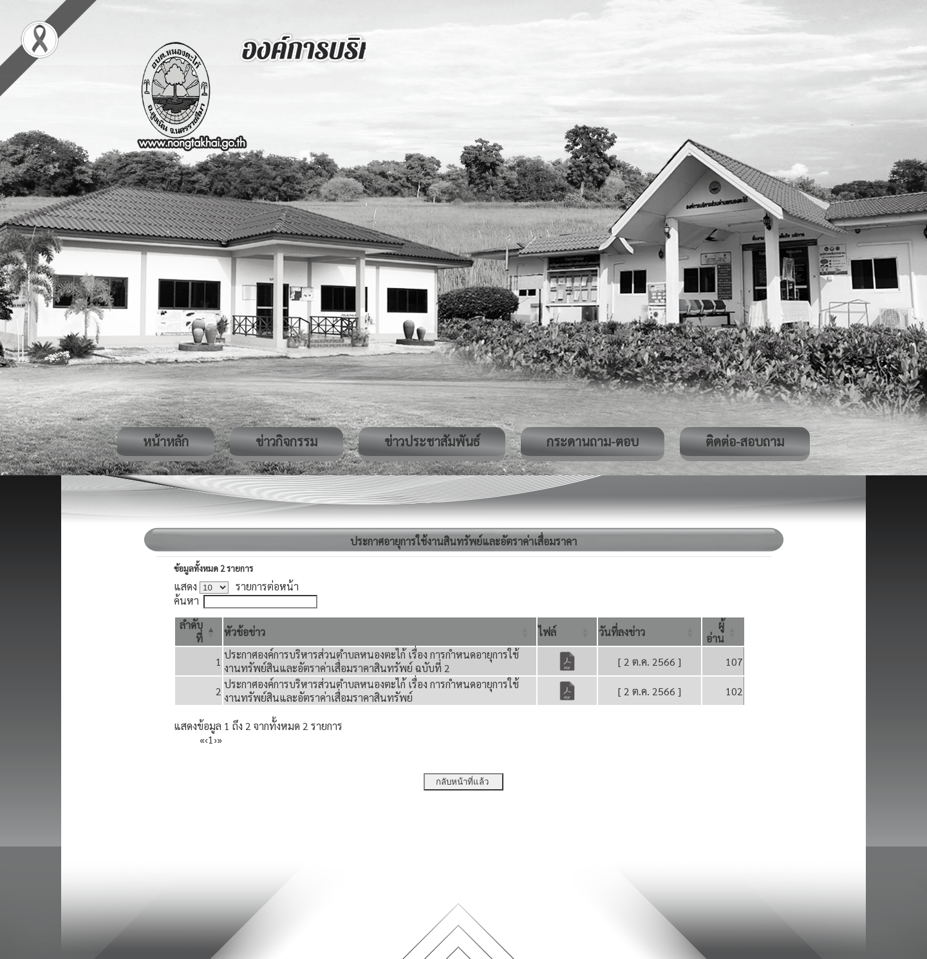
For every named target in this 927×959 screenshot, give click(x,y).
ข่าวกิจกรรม (286, 441)
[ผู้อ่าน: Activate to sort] (723, 631)
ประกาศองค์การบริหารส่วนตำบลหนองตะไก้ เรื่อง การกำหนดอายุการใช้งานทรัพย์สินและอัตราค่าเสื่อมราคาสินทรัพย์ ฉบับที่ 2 (371, 661)
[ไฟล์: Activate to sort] (567, 631)
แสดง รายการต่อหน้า (236, 586)
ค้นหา (186, 600)
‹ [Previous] (206, 739)
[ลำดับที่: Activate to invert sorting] (198, 631)
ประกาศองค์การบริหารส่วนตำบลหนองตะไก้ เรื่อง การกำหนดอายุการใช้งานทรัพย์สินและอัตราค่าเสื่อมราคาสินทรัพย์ (371, 690)
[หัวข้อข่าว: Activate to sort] (379, 631)
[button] (244, 632)
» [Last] (219, 739)
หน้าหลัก (166, 441)
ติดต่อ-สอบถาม (745, 441)
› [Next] (215, 739)
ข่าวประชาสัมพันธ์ (432, 441)
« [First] (202, 739)
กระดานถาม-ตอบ (593, 441)
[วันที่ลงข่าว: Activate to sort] (650, 631)
